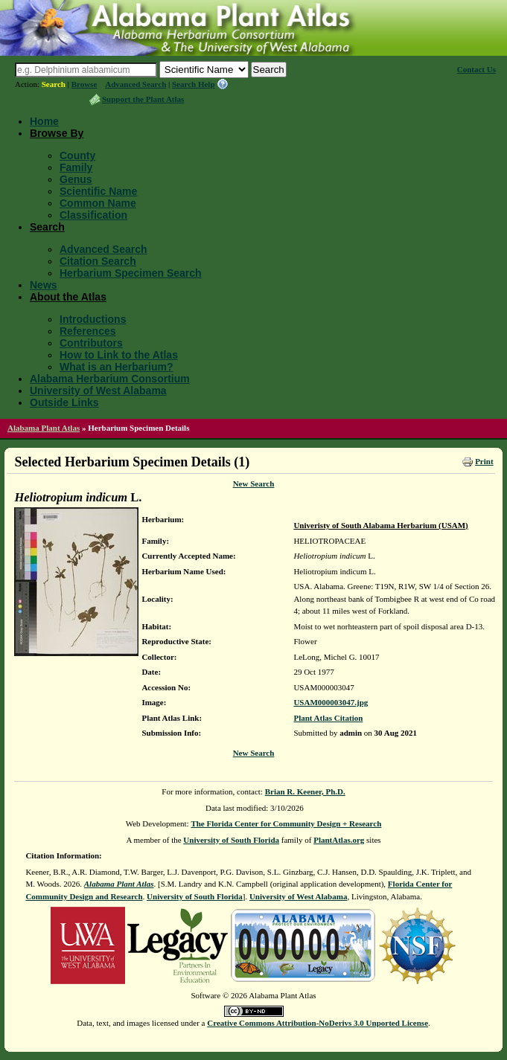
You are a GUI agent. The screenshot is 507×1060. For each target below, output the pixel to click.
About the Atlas (68, 297)
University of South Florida (231, 839)
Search (54, 84)
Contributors (91, 343)
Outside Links (64, 402)
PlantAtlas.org (338, 839)
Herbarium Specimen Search (131, 273)
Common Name (98, 203)
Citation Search (98, 261)
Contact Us (476, 69)
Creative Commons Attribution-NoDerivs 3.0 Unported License (317, 1022)
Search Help (193, 84)
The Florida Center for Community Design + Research (286, 823)
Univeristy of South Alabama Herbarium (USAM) (380, 525)
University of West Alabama (98, 390)
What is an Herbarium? (116, 367)
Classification (93, 215)
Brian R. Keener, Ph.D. (305, 791)
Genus (76, 179)
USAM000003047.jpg (330, 702)
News (43, 285)
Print (484, 461)
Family (76, 167)
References (88, 331)
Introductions (93, 319)
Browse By (56, 133)
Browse (84, 84)
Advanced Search (135, 84)
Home (44, 121)
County (77, 155)
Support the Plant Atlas (143, 98)
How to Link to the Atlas (119, 355)
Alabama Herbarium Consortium (110, 379)
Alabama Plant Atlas (43, 427)
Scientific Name (98, 191)
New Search (254, 483)
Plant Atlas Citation (328, 717)
